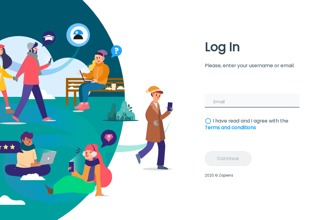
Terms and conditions (230, 127)
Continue (228, 159)
